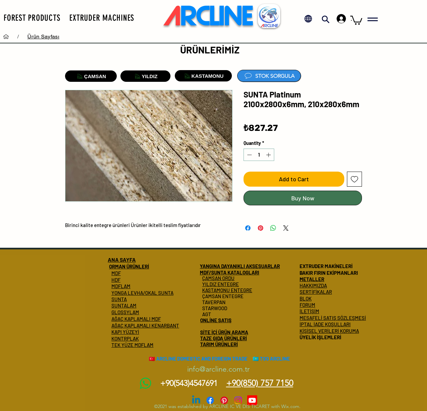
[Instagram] (238, 400)
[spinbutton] (259, 155)
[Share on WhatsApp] (273, 228)
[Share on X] (286, 228)
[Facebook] (210, 400)
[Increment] (269, 155)
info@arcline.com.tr (218, 369)
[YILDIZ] (145, 76)
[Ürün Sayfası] (43, 36)
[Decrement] (249, 155)
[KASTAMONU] (203, 75)
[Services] (6, 36)
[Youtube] (252, 400)
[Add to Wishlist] (354, 179)
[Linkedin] (196, 400)
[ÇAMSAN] (91, 76)
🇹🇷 (152, 359)
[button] (31, 18)
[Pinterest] (224, 400)
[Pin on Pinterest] (261, 228)
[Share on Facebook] (248, 228)
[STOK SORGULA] (269, 76)
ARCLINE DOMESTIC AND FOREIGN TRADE (202, 359)
